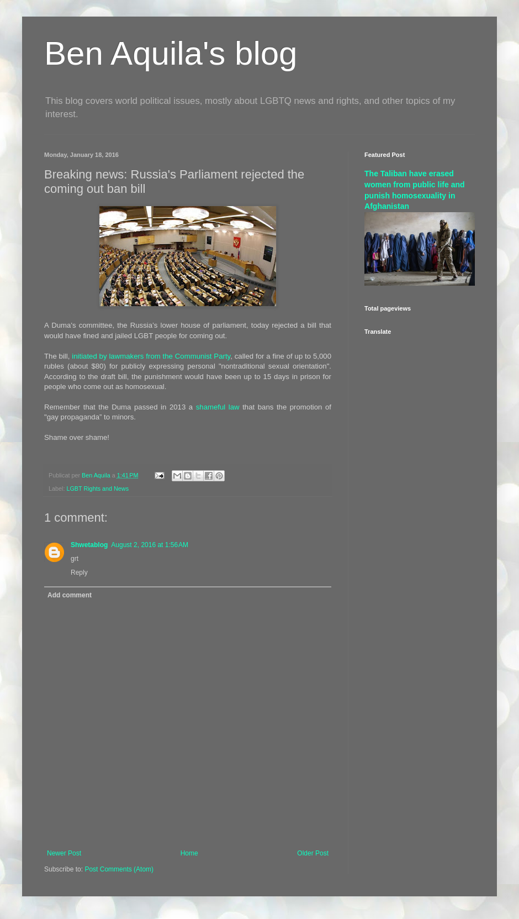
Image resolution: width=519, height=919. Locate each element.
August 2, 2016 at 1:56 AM (149, 545)
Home (189, 853)
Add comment (69, 595)
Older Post (313, 853)
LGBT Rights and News (97, 488)
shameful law (218, 407)
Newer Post (64, 853)
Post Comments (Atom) (118, 869)
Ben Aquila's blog (170, 53)
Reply (79, 572)
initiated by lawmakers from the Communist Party (151, 356)
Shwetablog (89, 545)
